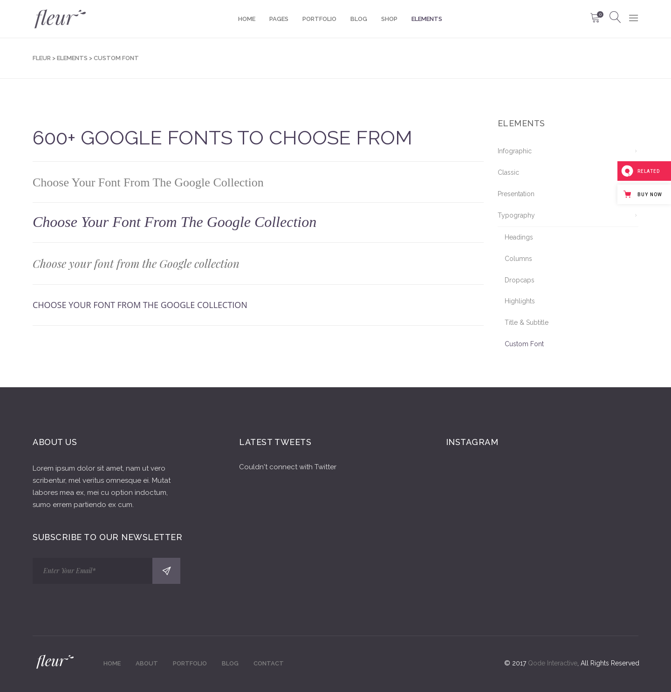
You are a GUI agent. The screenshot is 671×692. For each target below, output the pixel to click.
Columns (518, 258)
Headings (519, 237)
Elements (72, 58)
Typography (516, 215)
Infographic (515, 151)
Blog (230, 663)
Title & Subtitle (526, 322)
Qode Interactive (552, 663)
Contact (268, 663)
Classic (508, 172)
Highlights (520, 301)
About (147, 663)
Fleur (42, 58)
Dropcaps (519, 280)
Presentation (516, 194)
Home (112, 663)
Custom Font (524, 344)
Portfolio (190, 663)
